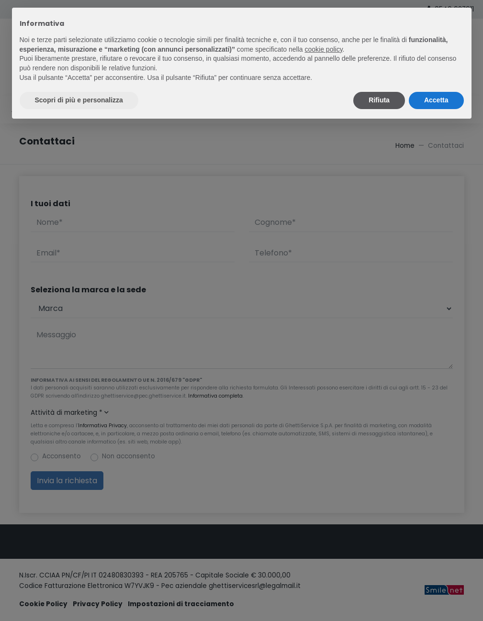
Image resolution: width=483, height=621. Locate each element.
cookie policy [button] (323, 49)
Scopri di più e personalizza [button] (79, 100)
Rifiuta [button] (379, 100)
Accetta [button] (436, 100)
